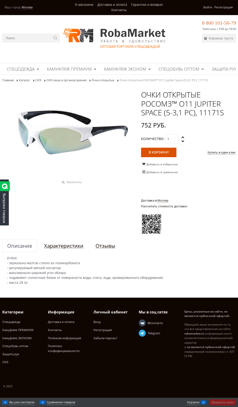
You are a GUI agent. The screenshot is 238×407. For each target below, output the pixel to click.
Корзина (193, 402)
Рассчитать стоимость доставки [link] (164, 206)
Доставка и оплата (112, 4)
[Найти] (55, 38)
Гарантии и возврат (147, 4)
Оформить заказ (222, 402)
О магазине (84, 4)
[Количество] (172, 139)
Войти (207, 7)
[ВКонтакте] (142, 322)
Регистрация (223, 7)
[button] (183, 137)
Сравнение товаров (61, 402)
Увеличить (74, 182)
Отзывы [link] (105, 245)
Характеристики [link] (63, 245)
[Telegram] (142, 333)
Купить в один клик (222, 152)
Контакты (119, 10)
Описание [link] (19, 245)
